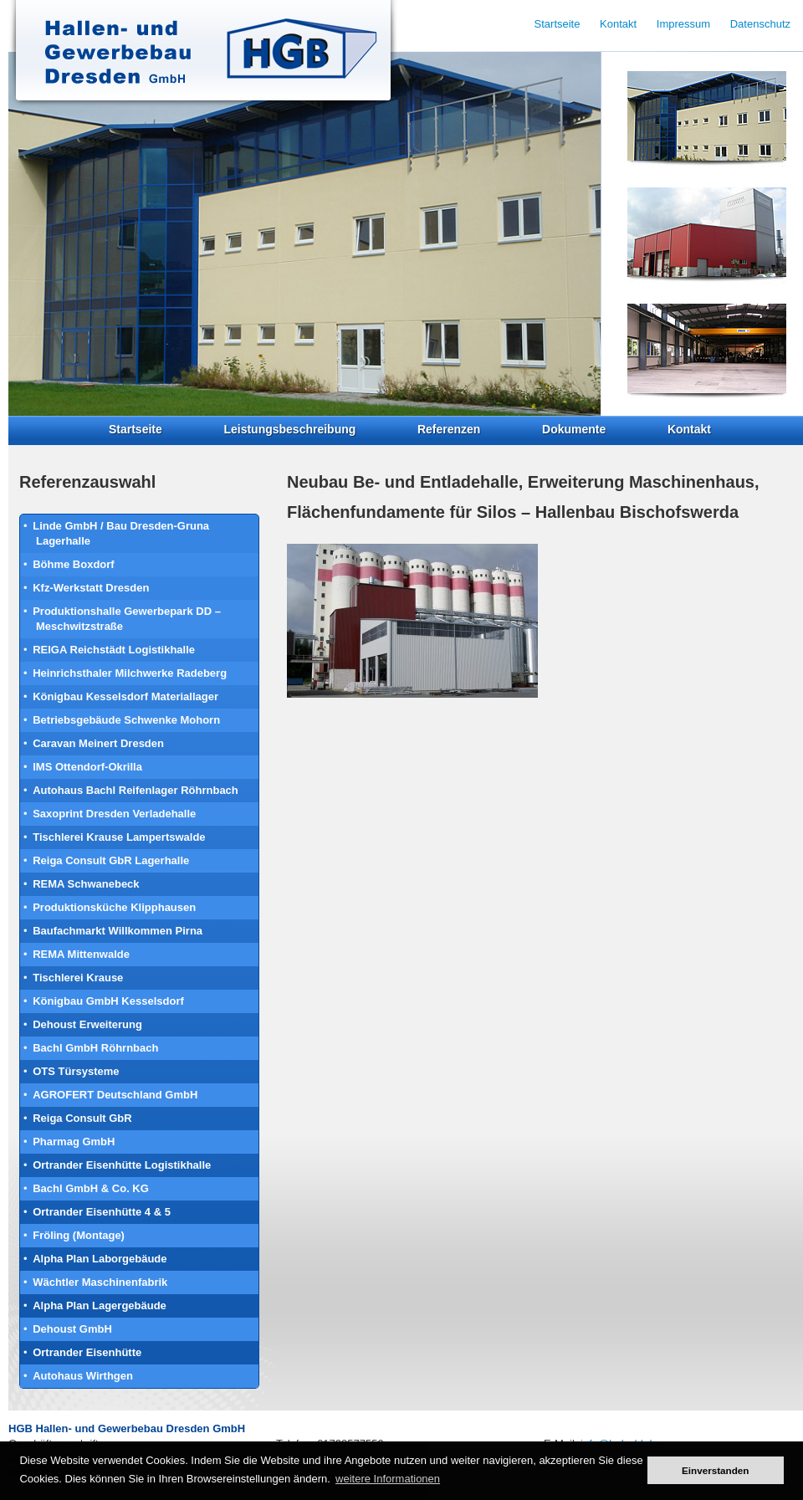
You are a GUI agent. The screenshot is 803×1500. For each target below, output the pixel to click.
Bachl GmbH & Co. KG (91, 1188)
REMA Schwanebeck (86, 884)
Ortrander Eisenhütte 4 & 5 (102, 1212)
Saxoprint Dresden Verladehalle (114, 813)
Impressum (683, 24)
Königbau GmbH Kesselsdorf (108, 1001)
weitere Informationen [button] (387, 1478)
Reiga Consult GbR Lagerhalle (111, 860)
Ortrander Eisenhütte (87, 1352)
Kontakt (689, 429)
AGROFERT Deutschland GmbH (115, 1094)
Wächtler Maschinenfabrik (100, 1282)
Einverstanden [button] (715, 1470)
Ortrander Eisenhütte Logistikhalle (122, 1165)
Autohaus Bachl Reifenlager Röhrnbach (135, 790)
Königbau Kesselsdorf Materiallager (125, 696)
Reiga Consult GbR (82, 1118)
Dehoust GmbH (72, 1329)
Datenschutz (760, 24)
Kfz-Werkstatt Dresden (91, 587)
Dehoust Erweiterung (87, 1024)
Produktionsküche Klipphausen (114, 907)
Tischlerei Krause (78, 977)
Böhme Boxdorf (74, 564)
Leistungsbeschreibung (289, 429)
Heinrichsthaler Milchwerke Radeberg (130, 673)
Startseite (135, 429)
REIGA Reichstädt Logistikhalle (114, 649)
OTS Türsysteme (76, 1071)
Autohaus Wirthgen (83, 1375)
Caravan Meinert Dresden (98, 743)
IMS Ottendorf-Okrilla (87, 766)
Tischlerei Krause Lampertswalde (119, 837)
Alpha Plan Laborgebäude (99, 1258)
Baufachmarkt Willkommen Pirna (117, 930)
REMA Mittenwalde (81, 954)
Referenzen (448, 429)
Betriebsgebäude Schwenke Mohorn (126, 720)
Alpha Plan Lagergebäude (99, 1305)
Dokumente (574, 429)
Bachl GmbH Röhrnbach (95, 1048)
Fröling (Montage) (79, 1235)
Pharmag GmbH (74, 1141)
